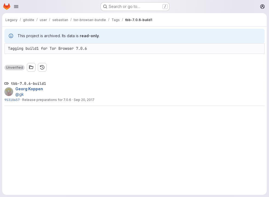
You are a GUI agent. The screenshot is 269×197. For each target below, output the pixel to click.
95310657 (12, 100)
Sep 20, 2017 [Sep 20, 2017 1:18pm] (84, 100)
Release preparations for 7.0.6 (46, 100)
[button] (14, 67)
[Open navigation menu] (16, 6)
